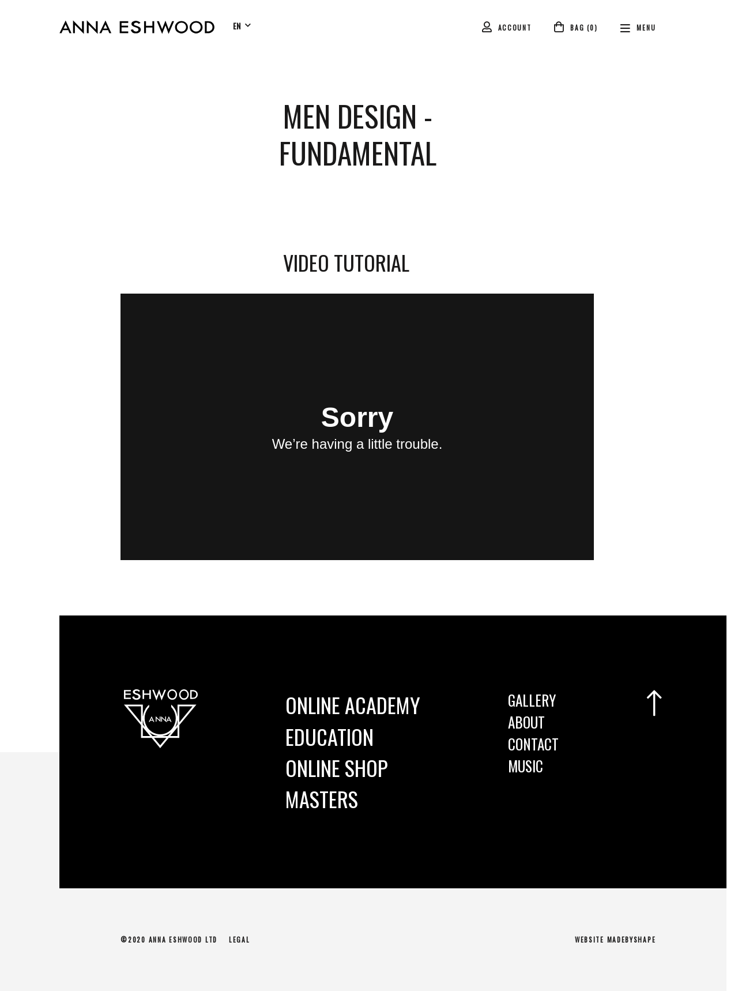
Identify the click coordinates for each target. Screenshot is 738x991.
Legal (239, 939)
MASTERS (321, 798)
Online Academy (352, 704)
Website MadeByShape (615, 939)
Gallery (532, 700)
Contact (533, 743)
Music (525, 765)
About (526, 722)
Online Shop (336, 767)
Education (329, 736)
